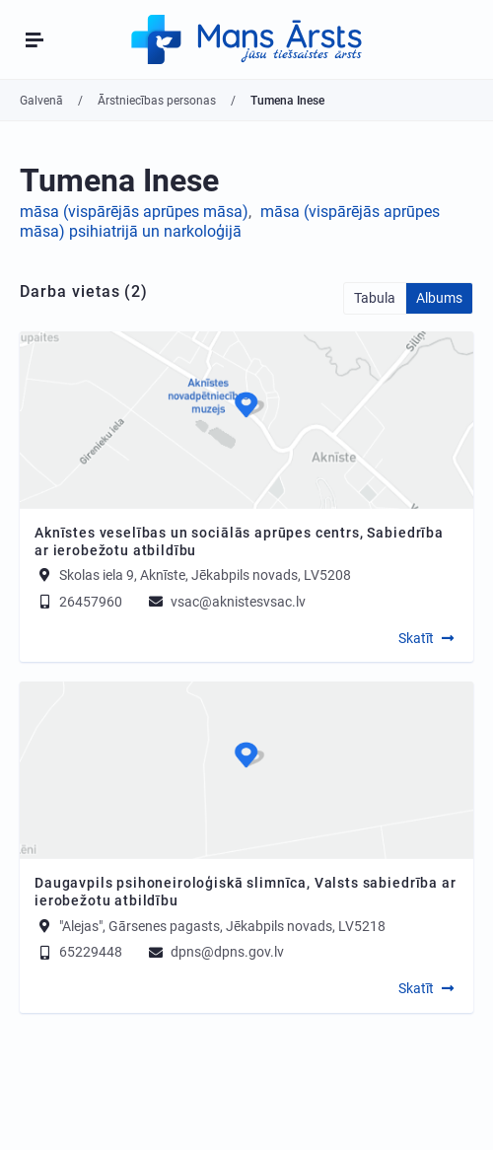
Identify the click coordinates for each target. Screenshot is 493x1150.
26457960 (78, 602)
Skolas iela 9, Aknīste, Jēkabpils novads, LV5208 (205, 575)
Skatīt (416, 638)
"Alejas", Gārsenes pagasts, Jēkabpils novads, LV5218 (222, 925)
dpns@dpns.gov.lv (215, 952)
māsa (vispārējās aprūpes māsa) (134, 211)
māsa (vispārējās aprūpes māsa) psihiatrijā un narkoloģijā (230, 222)
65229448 (78, 952)
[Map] (246, 420)
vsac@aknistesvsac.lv (226, 602)
